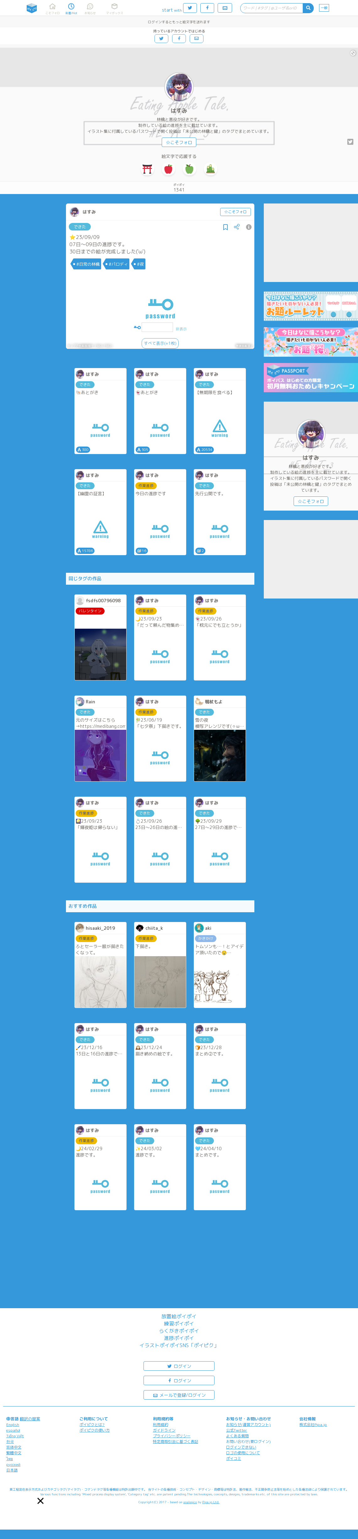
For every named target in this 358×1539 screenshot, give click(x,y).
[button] (40, 1501)
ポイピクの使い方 (94, 1430)
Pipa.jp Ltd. (211, 1502)
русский (13, 1464)
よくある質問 (237, 1436)
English (12, 1424)
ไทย (9, 1458)
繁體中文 (13, 1452)
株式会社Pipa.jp (313, 1424)
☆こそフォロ (179, 142)
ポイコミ (233, 1458)
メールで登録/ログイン (179, 1395)
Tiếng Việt (15, 1436)
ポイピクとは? (92, 1424)
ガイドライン (164, 1430)
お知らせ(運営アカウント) (248, 1424)
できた (80, 227)
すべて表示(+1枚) (160, 343)
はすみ (179, 111)
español (13, 1430)
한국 (10, 1441)
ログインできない (241, 1447)
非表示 (181, 329)
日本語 (12, 1470)
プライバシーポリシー (172, 1436)
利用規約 (160, 1424)
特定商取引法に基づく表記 (175, 1441)
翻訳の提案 (30, 1419)
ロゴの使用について (243, 1452)
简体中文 (13, 1447)
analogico (190, 1502)
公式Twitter (236, 1430)
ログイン (179, 1366)
